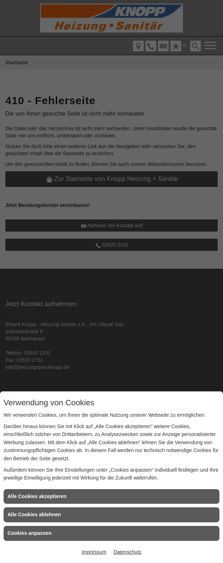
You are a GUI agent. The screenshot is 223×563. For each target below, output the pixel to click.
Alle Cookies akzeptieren (37, 496)
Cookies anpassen (29, 533)
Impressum (93, 552)
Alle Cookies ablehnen (34, 514)
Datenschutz (128, 552)
